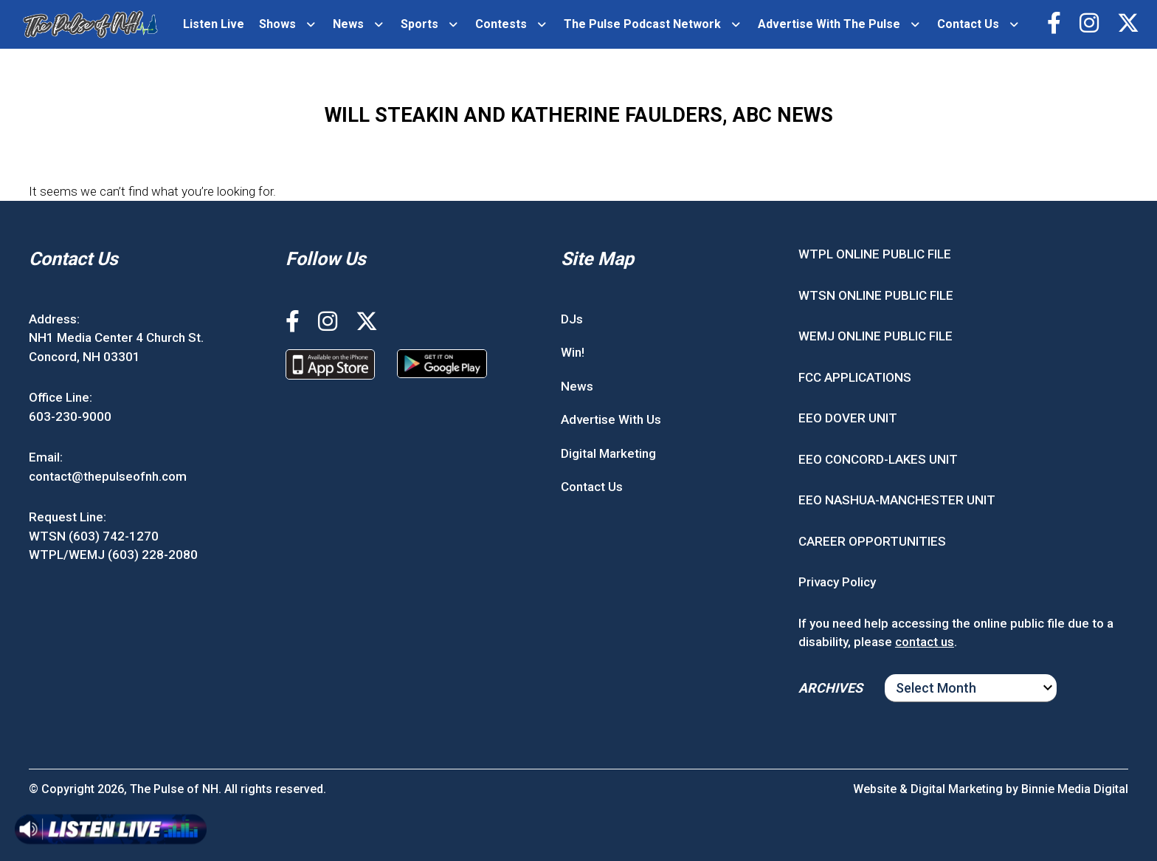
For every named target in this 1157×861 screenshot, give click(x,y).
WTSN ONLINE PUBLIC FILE (875, 295)
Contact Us (968, 24)
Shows (277, 24)
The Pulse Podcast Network (642, 24)
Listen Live (213, 24)
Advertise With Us (611, 419)
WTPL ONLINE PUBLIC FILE (874, 254)
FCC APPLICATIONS (854, 377)
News (348, 24)
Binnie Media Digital (1074, 789)
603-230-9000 (70, 416)
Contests (501, 24)
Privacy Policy (837, 581)
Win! (572, 352)
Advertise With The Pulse (829, 24)
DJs (572, 319)
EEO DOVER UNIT (847, 418)
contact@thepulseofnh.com (108, 476)
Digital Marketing (608, 453)
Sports (419, 24)
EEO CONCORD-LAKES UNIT (878, 459)
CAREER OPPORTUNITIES (872, 541)
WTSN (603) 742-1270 (94, 536)
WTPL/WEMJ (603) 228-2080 (113, 554)
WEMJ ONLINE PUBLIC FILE (875, 336)
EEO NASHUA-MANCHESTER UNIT (896, 500)
